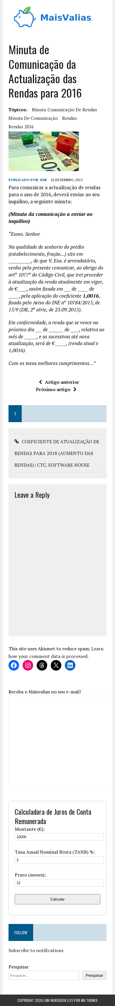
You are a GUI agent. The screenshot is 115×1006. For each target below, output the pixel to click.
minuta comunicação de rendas (64, 109)
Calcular (57, 899)
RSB (43, 180)
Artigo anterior (59, 382)
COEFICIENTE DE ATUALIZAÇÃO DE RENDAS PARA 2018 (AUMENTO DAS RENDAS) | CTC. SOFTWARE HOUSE (56, 453)
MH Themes (89, 1000)
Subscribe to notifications (36, 950)
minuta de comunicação (33, 118)
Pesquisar (19, 967)
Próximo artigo (56, 389)
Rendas (69, 118)
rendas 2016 (21, 126)
